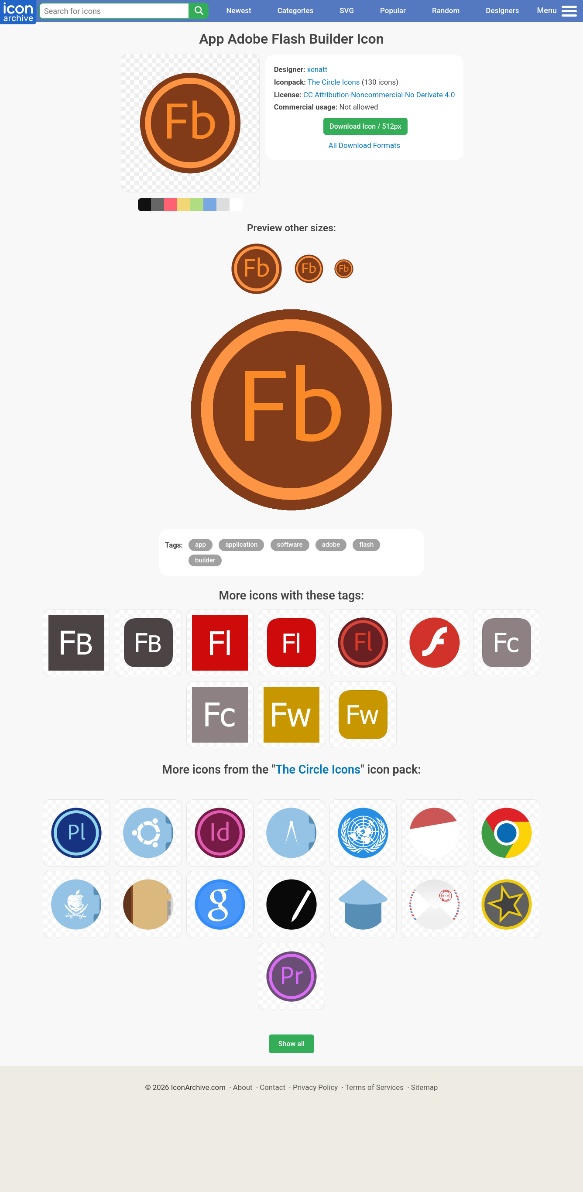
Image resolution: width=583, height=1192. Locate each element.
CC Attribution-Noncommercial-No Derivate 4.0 (379, 94)
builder (205, 560)
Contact (272, 1087)
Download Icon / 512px (365, 126)
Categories (296, 10)
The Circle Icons (334, 82)
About (243, 1087)
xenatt (317, 69)
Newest (238, 10)
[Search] (199, 11)
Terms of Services (374, 1087)
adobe (331, 544)
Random (446, 10)
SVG (347, 10)
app (200, 544)
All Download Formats (365, 145)
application (241, 544)
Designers (502, 10)
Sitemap (424, 1087)
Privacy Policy (315, 1087)
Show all (291, 1044)
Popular (393, 10)
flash (366, 544)
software (290, 544)
